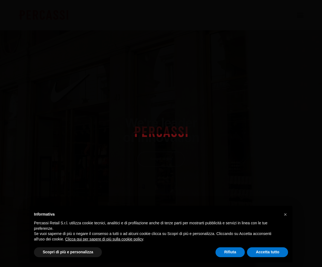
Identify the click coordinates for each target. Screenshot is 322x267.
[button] (285, 214)
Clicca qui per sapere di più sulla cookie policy (104, 239)
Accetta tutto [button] (267, 252)
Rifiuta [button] (230, 252)
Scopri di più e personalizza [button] (68, 252)
